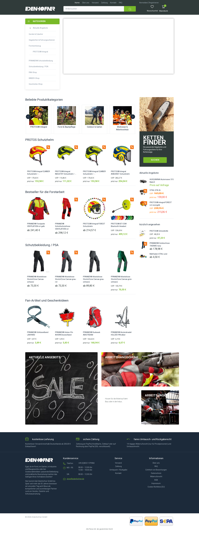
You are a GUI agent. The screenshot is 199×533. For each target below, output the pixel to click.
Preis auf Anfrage (159, 184)
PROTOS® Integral (38, 127)
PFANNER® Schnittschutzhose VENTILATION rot (62, 226)
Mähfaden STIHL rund (158, 254)
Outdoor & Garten (94, 127)
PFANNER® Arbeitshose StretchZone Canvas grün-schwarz (121, 279)
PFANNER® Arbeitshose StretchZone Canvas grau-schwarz (93, 279)
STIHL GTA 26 (155, 190)
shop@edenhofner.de (75, 479)
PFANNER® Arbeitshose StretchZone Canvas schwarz (36, 279)
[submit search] (130, 9)
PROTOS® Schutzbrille (159, 231)
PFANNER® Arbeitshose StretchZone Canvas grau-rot (65, 279)
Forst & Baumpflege (66, 127)
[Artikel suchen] (93, 9)
